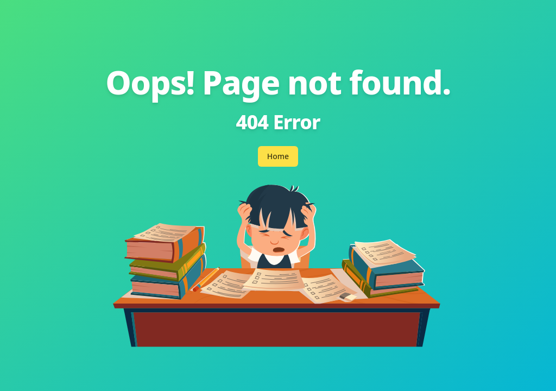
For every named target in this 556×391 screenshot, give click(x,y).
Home (278, 156)
